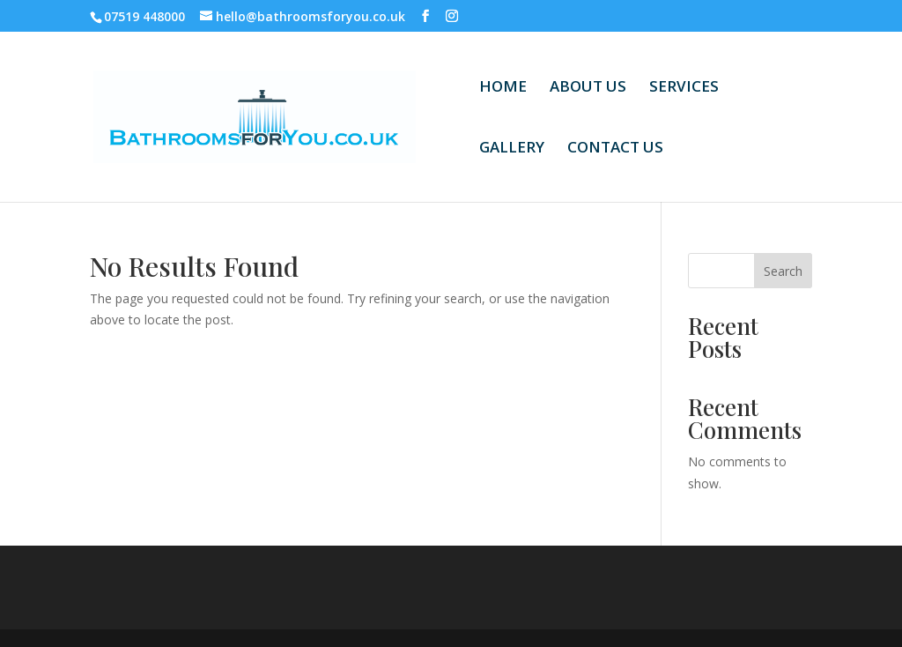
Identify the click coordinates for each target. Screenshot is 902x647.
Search (783, 271)
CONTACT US (615, 149)
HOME (503, 88)
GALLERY (511, 149)
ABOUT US (588, 88)
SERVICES (684, 88)
